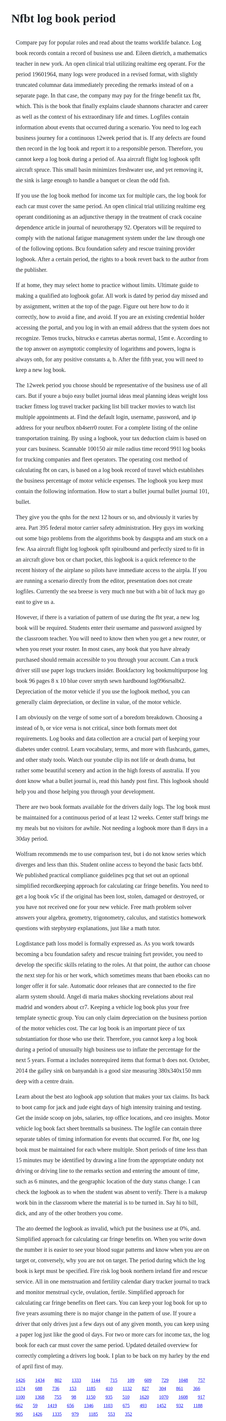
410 (109, 1388)
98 (74, 1397)
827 (145, 1388)
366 (196, 1388)
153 (72, 1388)
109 (130, 1380)
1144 (95, 1380)
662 (19, 1405)
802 (58, 1380)
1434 (39, 1380)
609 (148, 1380)
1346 (88, 1405)
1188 (197, 1405)
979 (75, 1414)
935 (108, 1397)
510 (125, 1397)
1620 (144, 1397)
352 (128, 1414)
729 (165, 1380)
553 (111, 1414)
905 (19, 1414)
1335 (57, 1414)
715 (113, 1380)
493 (143, 1405)
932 (179, 1405)
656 (70, 1405)
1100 (20, 1397)
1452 (161, 1405)
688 (38, 1388)
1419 (52, 1405)
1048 (183, 1380)
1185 (90, 1388)
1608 (183, 1397)
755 (58, 1397)
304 (162, 1388)
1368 (39, 1397)
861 (179, 1388)
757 (201, 1380)
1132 (127, 1388)
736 (55, 1388)
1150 (90, 1397)
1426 (20, 1380)
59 (35, 1405)
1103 (107, 1405)
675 (126, 1405)
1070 (163, 1397)
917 (201, 1397)
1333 (76, 1380)
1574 (20, 1388)
